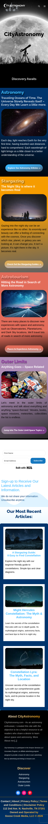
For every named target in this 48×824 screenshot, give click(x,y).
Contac (5, 801)
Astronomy (24, 774)
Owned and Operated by (24, 812)
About (15, 801)
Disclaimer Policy (34, 805)
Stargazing (24, 778)
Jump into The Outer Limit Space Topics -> (24, 430)
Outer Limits (24, 785)
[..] (15, 740)
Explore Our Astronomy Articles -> (24, 168)
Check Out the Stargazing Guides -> (24, 264)
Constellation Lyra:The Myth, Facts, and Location (24, 675)
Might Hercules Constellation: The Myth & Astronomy (24, 613)
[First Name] (24, 453)
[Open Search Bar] (39, 6)
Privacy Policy (30, 801)
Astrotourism (24, 782)
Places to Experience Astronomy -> (24, 349)
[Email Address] (15, 461)
